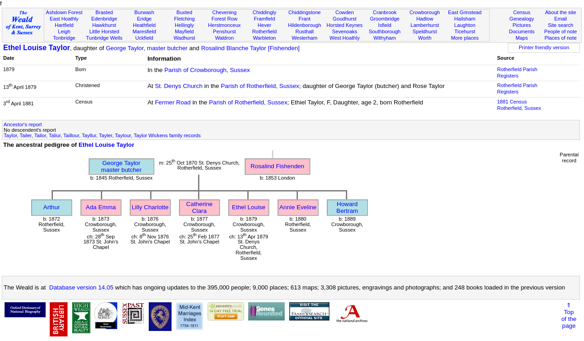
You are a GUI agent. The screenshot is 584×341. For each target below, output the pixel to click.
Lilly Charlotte (150, 207)
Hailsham (464, 18)
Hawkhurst (104, 25)
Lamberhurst (425, 25)
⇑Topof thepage (568, 315)
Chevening (224, 12)
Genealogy (522, 18)
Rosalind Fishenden (277, 166)
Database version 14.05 (81, 287)
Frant (305, 18)
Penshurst (224, 31)
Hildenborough (304, 25)
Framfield (264, 18)
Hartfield (64, 25)
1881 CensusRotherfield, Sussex (519, 105)
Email (560, 18)
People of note (560, 31)
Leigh (64, 31)
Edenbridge (104, 18)
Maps (522, 38)
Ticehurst (464, 31)
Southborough (385, 31)
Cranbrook (384, 12)
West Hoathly (344, 38)
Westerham (305, 38)
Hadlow (424, 18)
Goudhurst (344, 18)
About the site (560, 12)
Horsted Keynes (345, 25)
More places (465, 38)
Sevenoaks (344, 31)
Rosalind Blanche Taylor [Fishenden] (250, 48)
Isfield (384, 25)
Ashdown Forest (64, 12)
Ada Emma (101, 207)
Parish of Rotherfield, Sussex (260, 86)
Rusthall (304, 31)
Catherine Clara (199, 207)
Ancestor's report (23, 124)
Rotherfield (264, 31)
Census (522, 12)
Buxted (185, 12)
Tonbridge (64, 38)
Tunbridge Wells (104, 38)
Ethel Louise (248, 207)
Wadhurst (184, 38)
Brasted (104, 12)
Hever (264, 25)
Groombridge (385, 18)
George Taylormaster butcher (121, 166)
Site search (561, 25)
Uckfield (144, 38)
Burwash (144, 12)
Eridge (144, 18)
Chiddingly (264, 12)
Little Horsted (104, 31)
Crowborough (425, 12)
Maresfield (144, 31)
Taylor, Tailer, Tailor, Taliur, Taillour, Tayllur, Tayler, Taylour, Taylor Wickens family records (102, 135)
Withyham (384, 38)
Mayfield (184, 31)
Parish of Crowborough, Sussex (207, 70)
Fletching (184, 18)
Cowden (344, 12)
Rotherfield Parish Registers (517, 72)
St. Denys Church (178, 86)
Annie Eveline (298, 207)
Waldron (224, 38)
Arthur (51, 207)
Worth (424, 38)
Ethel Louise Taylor (36, 48)
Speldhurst (424, 31)
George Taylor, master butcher (147, 48)
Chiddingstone (304, 12)
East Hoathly (64, 18)
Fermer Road (173, 102)
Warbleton (264, 38)
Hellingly (184, 25)
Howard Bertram (347, 207)
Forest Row (224, 18)
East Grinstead (464, 12)
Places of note (560, 38)
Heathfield (144, 25)
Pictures (521, 25)
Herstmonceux (224, 25)
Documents (521, 31)
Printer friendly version (544, 47)
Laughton (464, 25)
